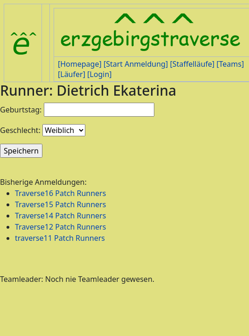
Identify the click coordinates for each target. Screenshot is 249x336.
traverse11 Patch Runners (60, 238)
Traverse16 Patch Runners (60, 193)
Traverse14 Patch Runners (60, 215)
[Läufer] (71, 74)
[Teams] (230, 64)
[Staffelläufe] (192, 64)
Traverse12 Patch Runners (60, 227)
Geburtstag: (21, 110)
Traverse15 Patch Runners (60, 204)
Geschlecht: (20, 130)
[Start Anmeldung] (136, 64)
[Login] (99, 74)
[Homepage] (80, 64)
